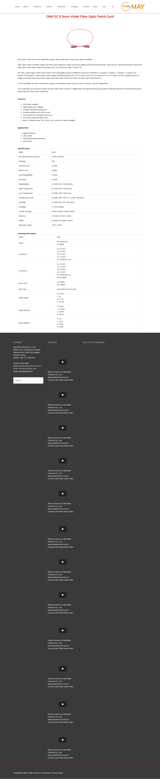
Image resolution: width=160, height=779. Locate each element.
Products (37, 7)
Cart (104, 7)
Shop (95, 7)
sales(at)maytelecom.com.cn (30, 366)
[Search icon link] (113, 7)
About (25, 7)
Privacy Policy (57, 773)
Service (49, 7)
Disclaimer (46, 773)
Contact (86, 7)
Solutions (61, 7)
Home (17, 7)
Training (74, 7)
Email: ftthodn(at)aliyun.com (25, 368)
